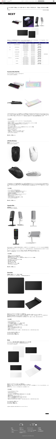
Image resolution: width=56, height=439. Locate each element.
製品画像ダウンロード (23, 432)
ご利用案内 (39, 429)
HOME (7, 5)
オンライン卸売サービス (31, 431)
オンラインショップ (30, 429)
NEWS (3, 3)
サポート (13, 431)
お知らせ (13, 432)
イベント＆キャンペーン (15, 430)
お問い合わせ (22, 429)
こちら (15, 200)
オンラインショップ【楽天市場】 (32, 430)
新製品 (12, 429)
